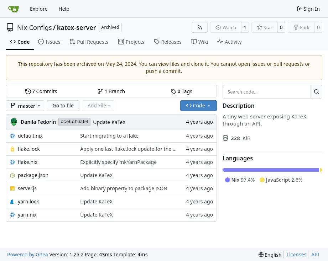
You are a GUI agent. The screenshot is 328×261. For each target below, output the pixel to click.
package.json (33, 175)
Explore (38, 8)
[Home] (14, 8)
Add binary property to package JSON (123, 188)
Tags (181, 91)
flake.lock (29, 148)
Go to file (62, 105)
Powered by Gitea (27, 254)
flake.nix (27, 162)
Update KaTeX (109, 122)
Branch (111, 91)
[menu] (270, 254)
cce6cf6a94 (74, 121)
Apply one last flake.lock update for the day (130, 148)
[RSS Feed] (200, 27)
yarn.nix (27, 214)
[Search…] (316, 91)
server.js (27, 188)
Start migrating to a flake (109, 135)
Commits (41, 91)
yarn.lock (28, 201)
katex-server (76, 27)
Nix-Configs (34, 27)
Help (63, 8)
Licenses (297, 254)
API (315, 254)
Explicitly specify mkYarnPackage (118, 162)
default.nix (30, 135)
